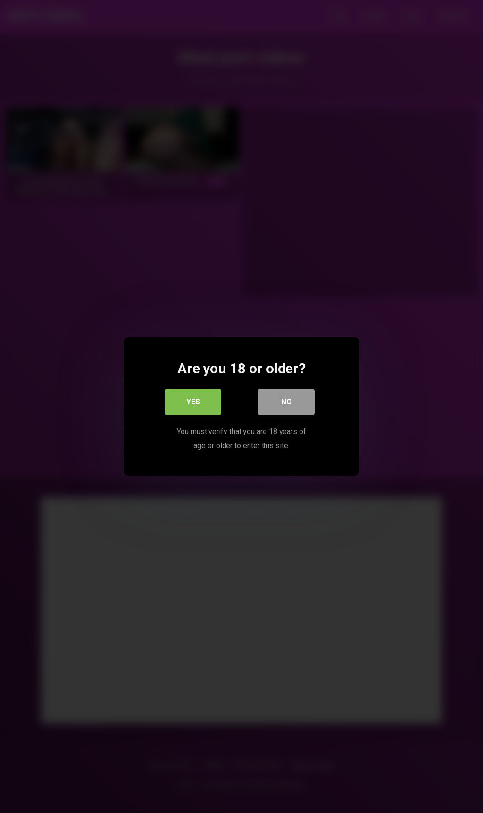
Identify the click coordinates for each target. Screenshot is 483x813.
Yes (193, 401)
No (286, 401)
